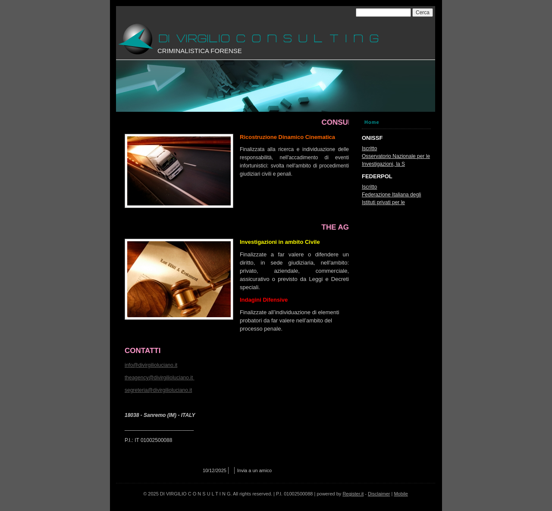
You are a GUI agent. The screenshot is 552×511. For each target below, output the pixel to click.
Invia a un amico (254, 470)
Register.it (353, 493)
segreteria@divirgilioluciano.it (158, 390)
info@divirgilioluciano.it (151, 365)
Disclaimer (379, 493)
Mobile (401, 493)
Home (372, 122)
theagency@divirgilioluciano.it (159, 378)
